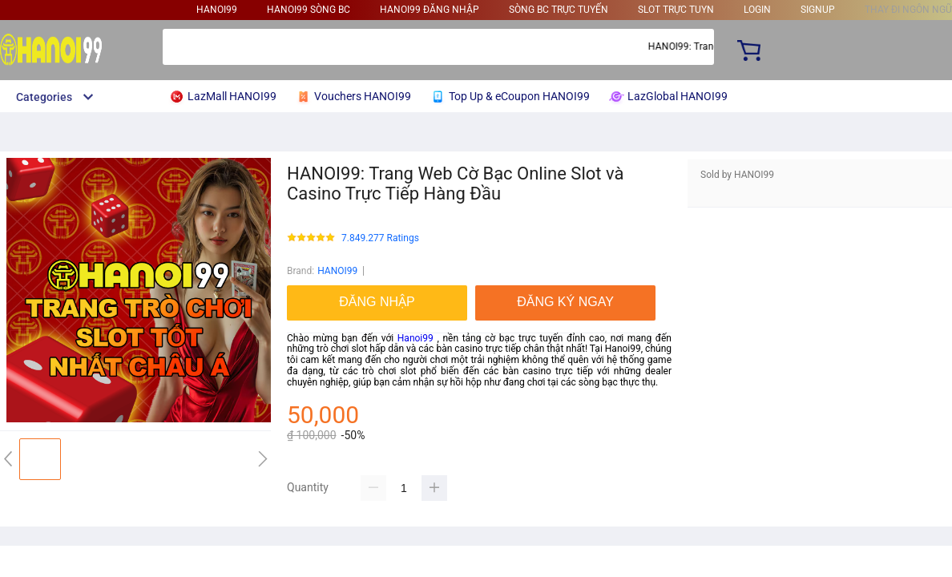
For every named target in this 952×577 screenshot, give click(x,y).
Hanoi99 (415, 338)
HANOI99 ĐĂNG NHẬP (429, 9)
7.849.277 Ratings (380, 238)
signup (818, 9)
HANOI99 (216, 9)
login (757, 9)
